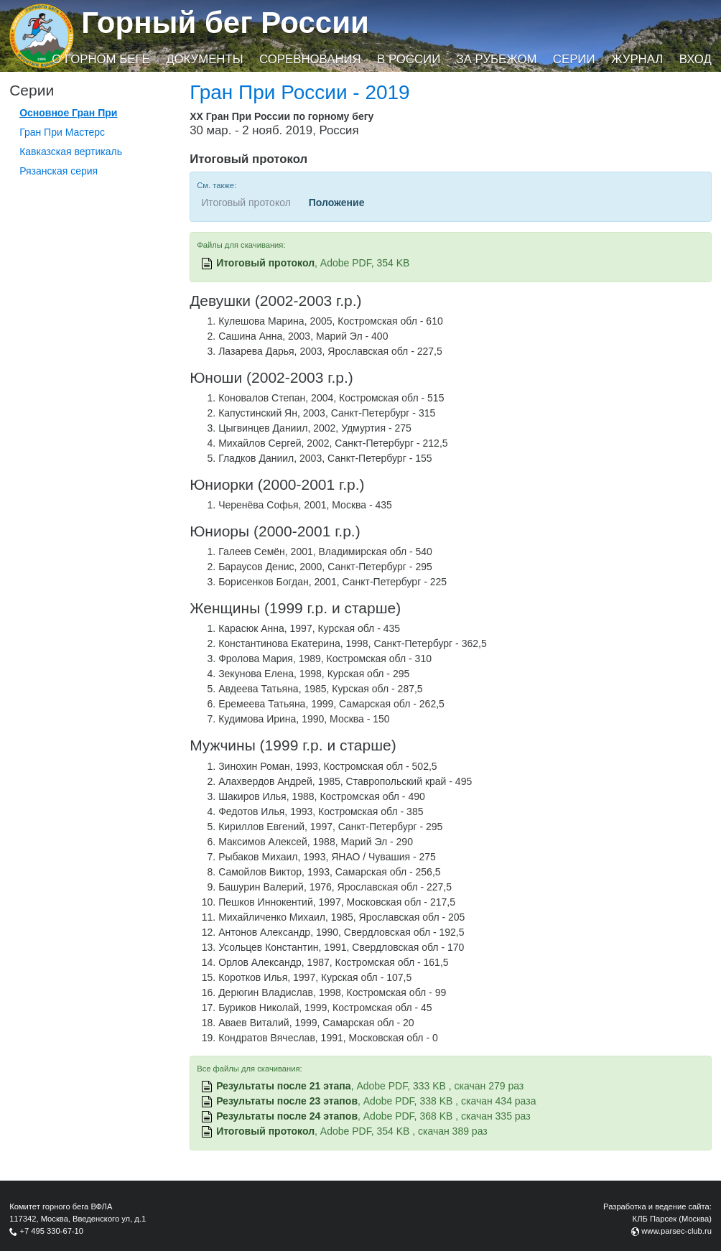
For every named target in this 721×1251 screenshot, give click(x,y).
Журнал (637, 59)
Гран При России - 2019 (300, 92)
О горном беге (100, 59)
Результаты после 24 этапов (287, 1116)
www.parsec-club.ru (676, 1231)
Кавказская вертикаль (70, 151)
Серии (574, 59)
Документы (204, 59)
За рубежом (497, 59)
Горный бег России (225, 22)
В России (408, 59)
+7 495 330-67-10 (51, 1231)
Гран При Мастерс (62, 132)
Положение (337, 202)
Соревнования (310, 59)
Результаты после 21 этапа (283, 1086)
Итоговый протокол (265, 263)
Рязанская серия (58, 171)
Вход (695, 59)
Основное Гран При (68, 112)
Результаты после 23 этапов (287, 1101)
